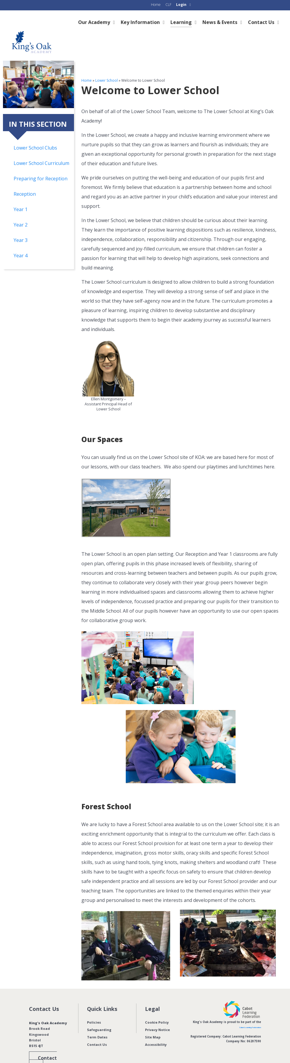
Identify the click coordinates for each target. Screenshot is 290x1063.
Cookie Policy (157, 1009)
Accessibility (156, 1031)
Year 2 (21, 211)
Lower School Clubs (35, 134)
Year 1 (21, 196)
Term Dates (97, 1024)
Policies (94, 1009)
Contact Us (97, 1031)
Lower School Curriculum (41, 150)
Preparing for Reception (40, 165)
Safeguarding (99, 1016)
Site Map (152, 1024)
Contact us (46, 1044)
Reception (25, 180)
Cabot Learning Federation (242, 1014)
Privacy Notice (157, 1016)
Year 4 (21, 242)
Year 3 (21, 227)
